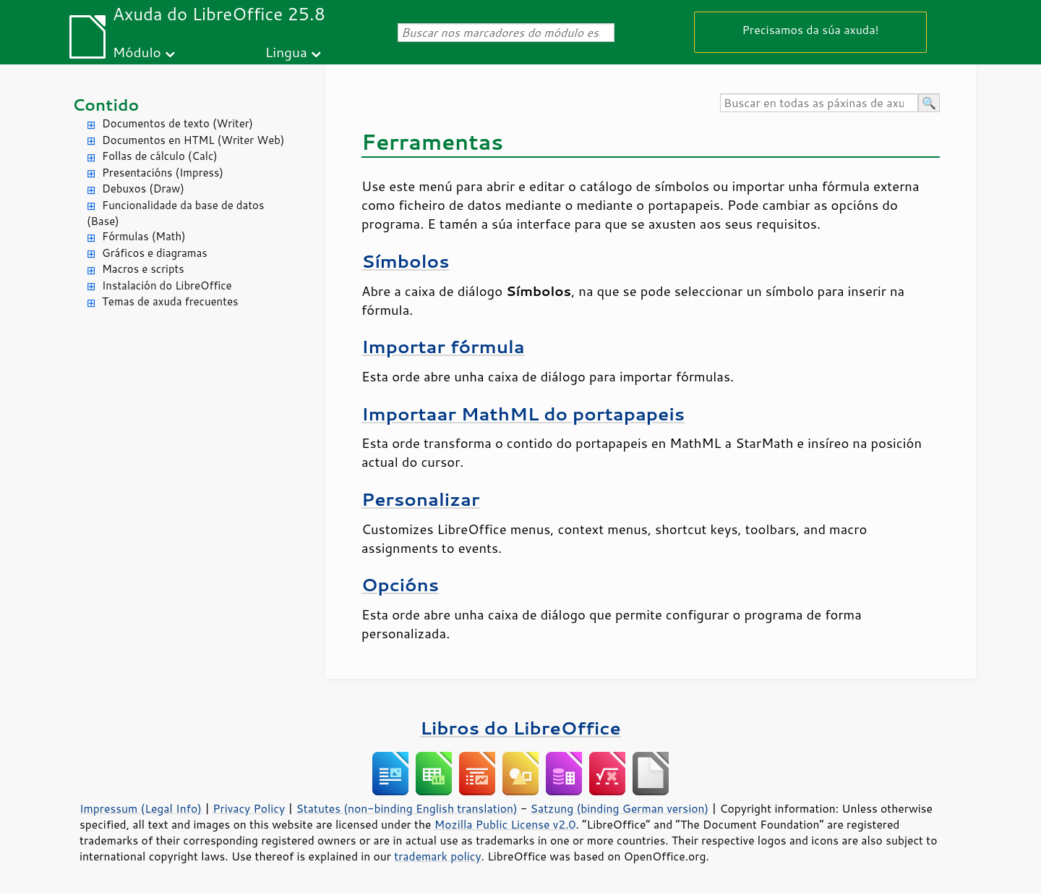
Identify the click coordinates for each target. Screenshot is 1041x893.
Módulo (137, 52)
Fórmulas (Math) (144, 236)
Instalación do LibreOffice (167, 285)
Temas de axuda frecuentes (170, 301)
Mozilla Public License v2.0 (505, 824)
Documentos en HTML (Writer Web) (193, 140)
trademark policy (437, 856)
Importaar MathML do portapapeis (523, 413)
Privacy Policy (249, 808)
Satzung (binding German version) (620, 808)
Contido (105, 104)
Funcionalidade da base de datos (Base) (175, 213)
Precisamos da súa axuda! (810, 29)
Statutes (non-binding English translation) (406, 808)
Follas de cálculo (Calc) (160, 156)
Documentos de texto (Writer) (177, 123)
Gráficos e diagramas (154, 253)
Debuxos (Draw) (143, 188)
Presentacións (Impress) (162, 172)
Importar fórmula (443, 346)
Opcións (400, 584)
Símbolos (405, 261)
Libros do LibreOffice (520, 727)
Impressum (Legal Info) (141, 808)
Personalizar (420, 499)
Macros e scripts (143, 268)
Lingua (286, 52)
